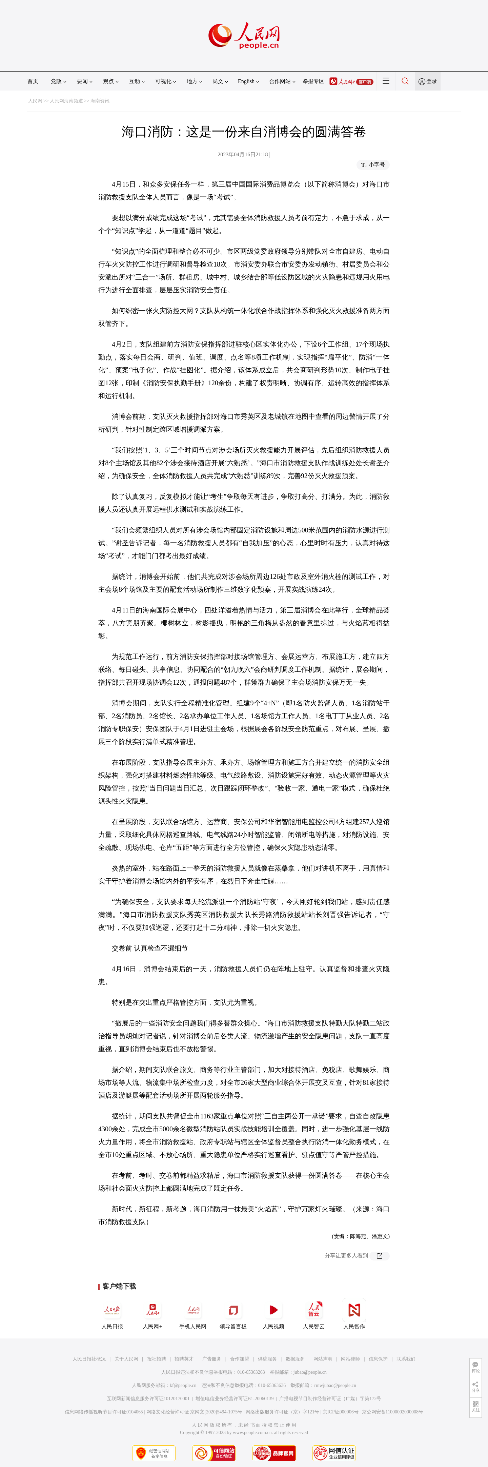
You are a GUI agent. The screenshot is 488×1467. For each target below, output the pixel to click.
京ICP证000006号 (341, 1411)
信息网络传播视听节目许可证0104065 (104, 1411)
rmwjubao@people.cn (335, 1385)
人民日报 (112, 1313)
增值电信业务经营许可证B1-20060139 (235, 1398)
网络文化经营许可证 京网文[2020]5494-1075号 (194, 1411)
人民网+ (152, 1313)
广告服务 (211, 1359)
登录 (431, 81)
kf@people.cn (183, 1385)
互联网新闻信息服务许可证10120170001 (148, 1398)
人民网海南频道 (66, 100)
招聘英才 (184, 1359)
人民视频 (273, 1313)
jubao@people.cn (310, 1372)
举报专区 (313, 81)
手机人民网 (192, 1313)
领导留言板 (233, 1313)
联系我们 (405, 1359)
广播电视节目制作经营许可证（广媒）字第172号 (330, 1398)
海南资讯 (99, 100)
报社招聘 (156, 1359)
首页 (32, 81)
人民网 (35, 100)
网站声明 (322, 1359)
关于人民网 (126, 1359)
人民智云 (314, 1313)
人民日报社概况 (89, 1359)
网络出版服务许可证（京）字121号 (282, 1411)
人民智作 (354, 1313)
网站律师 (350, 1359)
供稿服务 (267, 1359)
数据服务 (295, 1359)
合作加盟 (239, 1359)
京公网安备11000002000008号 (392, 1411)
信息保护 (378, 1359)
